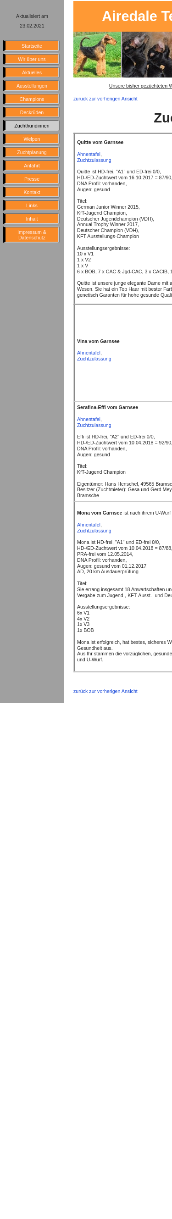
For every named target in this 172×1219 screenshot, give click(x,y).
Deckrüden (32, 112)
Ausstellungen (32, 86)
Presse (31, 179)
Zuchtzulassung (94, 160)
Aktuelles (32, 72)
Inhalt (32, 219)
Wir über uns (31, 59)
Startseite (32, 46)
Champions (32, 99)
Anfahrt (31, 165)
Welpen (32, 139)
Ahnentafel (88, 154)
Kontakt (31, 192)
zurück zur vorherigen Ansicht (105, 98)
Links (32, 205)
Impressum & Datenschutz (31, 234)
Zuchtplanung (32, 152)
